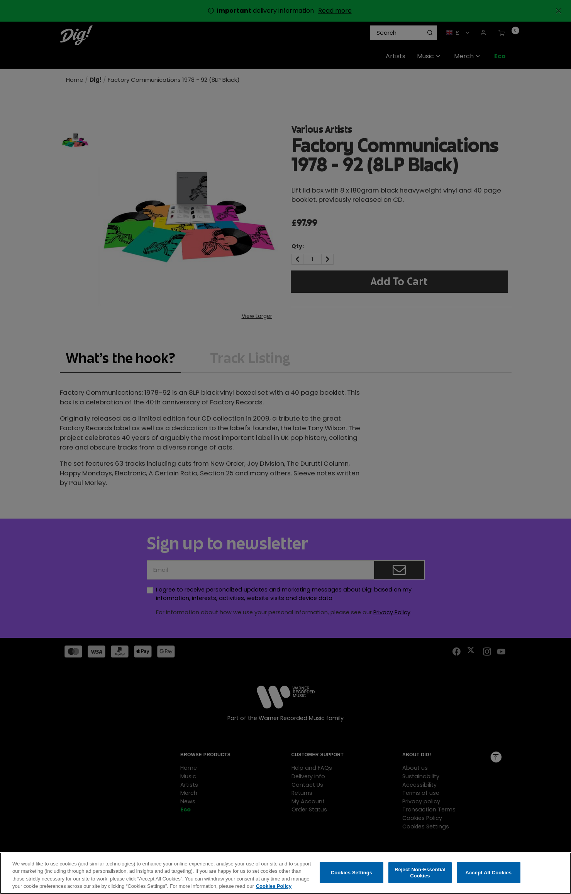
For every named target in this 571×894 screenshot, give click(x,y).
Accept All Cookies (489, 874)
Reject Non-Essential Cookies (420, 874)
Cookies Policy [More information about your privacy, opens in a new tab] (273, 888)
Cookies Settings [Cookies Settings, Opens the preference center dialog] (352, 874)
